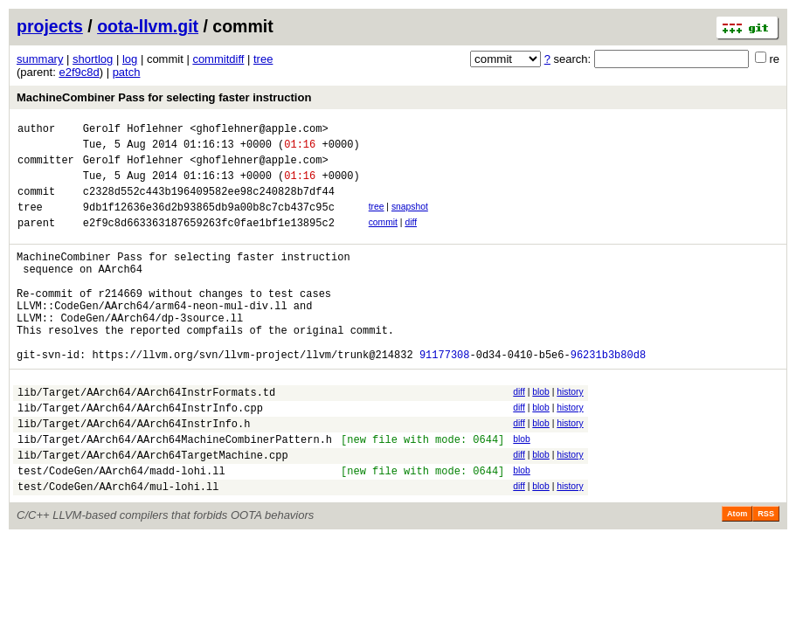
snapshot (409, 220)
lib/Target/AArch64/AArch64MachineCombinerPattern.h (174, 491)
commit (383, 238)
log (129, 59)
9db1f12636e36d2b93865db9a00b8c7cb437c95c (209, 222)
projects (50, 26)
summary (40, 59)
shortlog (93, 59)
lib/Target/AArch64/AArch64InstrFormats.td (146, 436)
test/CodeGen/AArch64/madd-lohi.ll (121, 528)
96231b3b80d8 (608, 396)
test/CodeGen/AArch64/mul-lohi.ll (117, 546)
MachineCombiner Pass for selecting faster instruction (164, 97)
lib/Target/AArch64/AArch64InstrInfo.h (133, 473)
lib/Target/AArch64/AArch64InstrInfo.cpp (140, 454)
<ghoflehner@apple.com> (259, 130)
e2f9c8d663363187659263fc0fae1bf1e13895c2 (209, 240)
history (570, 434)
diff (411, 238)
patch (127, 72)
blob (541, 434)
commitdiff (218, 59)
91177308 (444, 396)
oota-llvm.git (147, 26)
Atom (737, 574)
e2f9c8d (79, 72)
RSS (766, 574)
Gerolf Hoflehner (133, 130)
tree (263, 59)
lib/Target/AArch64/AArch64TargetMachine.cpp (152, 509)
